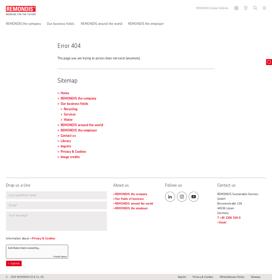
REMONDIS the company (23, 23)
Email (223, 222)
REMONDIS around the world (101, 23)
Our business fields (61, 23)
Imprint (182, 277)
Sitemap (255, 277)
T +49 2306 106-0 (229, 218)
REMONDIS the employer (146, 23)
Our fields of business (129, 199)
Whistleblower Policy (232, 277)
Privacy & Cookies (43, 238)
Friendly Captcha (60, 257)
